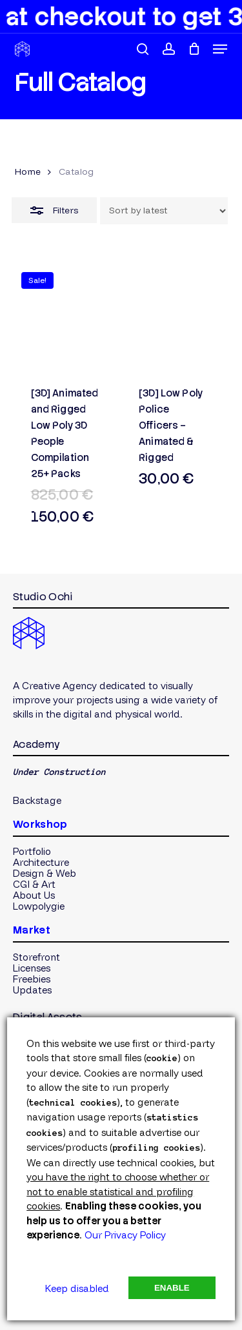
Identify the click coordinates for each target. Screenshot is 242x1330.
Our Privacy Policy (125, 1235)
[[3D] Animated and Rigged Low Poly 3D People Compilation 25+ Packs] (67, 317)
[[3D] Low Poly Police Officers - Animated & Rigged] (175, 317)
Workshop (40, 824)
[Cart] (194, 49)
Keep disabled (77, 1288)
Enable (172, 1288)
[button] (220, 49)
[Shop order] (164, 210)
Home (28, 171)
